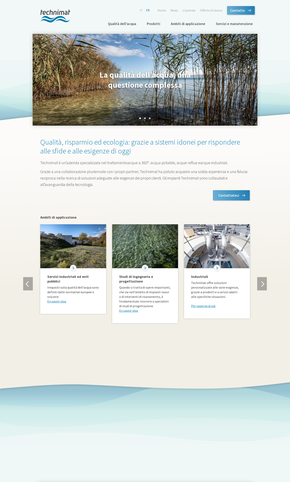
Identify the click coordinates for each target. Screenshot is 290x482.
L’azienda (189, 10)
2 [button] (145, 118)
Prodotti (153, 23)
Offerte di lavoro (211, 10)
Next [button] (262, 283)
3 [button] (150, 118)
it (141, 10)
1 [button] (140, 118)
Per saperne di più (203, 306)
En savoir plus (56, 301)
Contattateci (228, 195)
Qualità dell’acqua (122, 23)
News (174, 10)
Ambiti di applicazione (188, 23)
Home (161, 10)
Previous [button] (28, 283)
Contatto (237, 10)
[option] (145, 80)
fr (148, 10)
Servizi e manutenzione (234, 23)
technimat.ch (55, 16)
